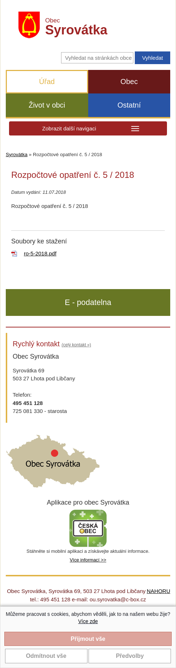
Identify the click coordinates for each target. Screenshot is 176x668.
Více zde (88, 621)
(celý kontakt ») (76, 344)
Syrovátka (16, 154)
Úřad (47, 81)
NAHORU (158, 591)
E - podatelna (88, 302)
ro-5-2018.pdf (40, 253)
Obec (129, 81)
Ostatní (129, 105)
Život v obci (47, 105)
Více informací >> (88, 560)
